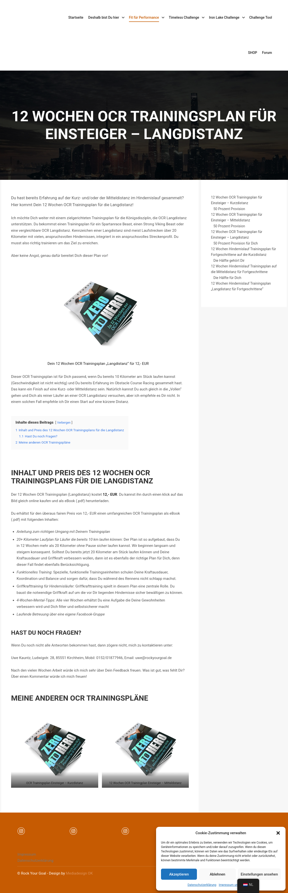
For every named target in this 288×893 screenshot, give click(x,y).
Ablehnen (217, 874)
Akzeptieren (179, 874)
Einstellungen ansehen (259, 874)
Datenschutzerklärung (202, 885)
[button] (278, 833)
